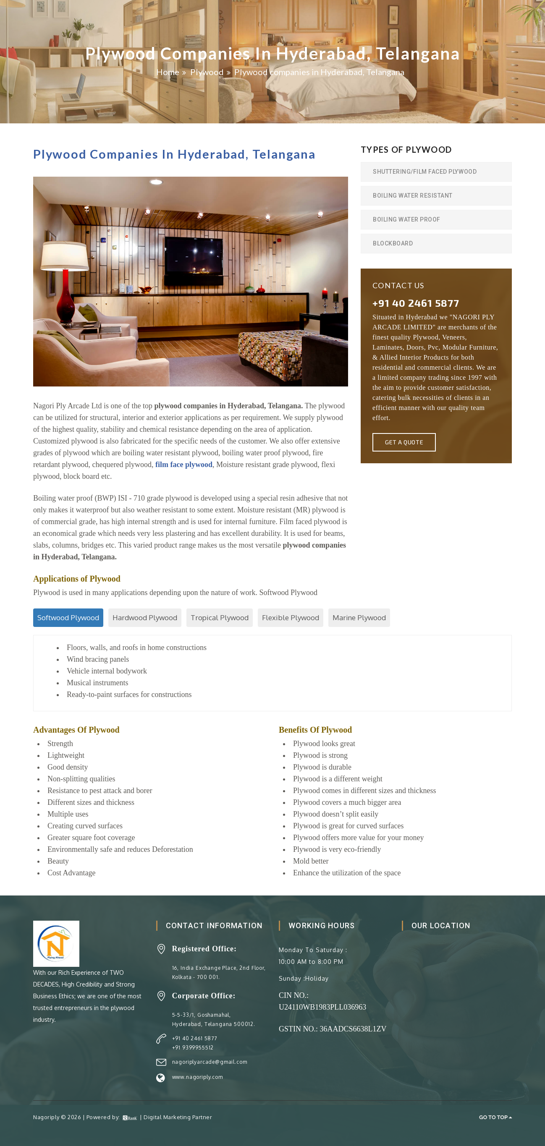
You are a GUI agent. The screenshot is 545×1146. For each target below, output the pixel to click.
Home (167, 72)
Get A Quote (404, 442)
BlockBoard (393, 243)
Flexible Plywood (290, 617)
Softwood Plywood (68, 617)
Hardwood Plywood (145, 617)
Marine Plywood (359, 617)
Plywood (207, 72)
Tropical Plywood (220, 617)
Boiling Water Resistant (413, 195)
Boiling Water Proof (406, 219)
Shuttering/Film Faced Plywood (425, 171)
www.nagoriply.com (197, 1077)
